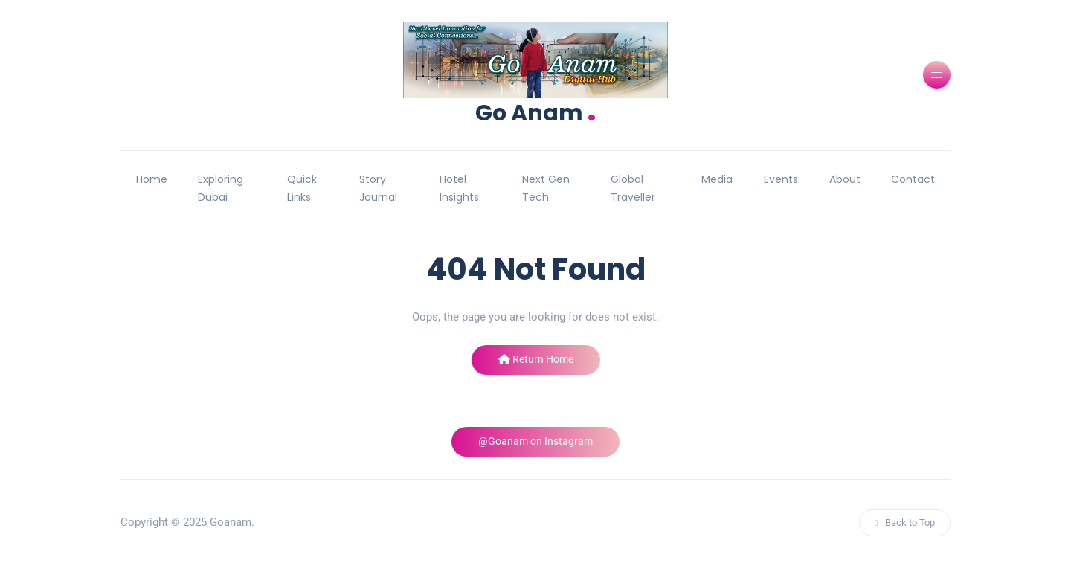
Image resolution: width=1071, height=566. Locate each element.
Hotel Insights (459, 188)
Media (717, 179)
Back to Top (905, 522)
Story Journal (378, 188)
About (845, 179)
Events (781, 179)
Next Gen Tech (546, 188)
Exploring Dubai (220, 188)
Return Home (535, 359)
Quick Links (302, 188)
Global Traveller (633, 188)
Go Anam (535, 111)
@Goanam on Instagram (535, 441)
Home (151, 179)
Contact (913, 179)
